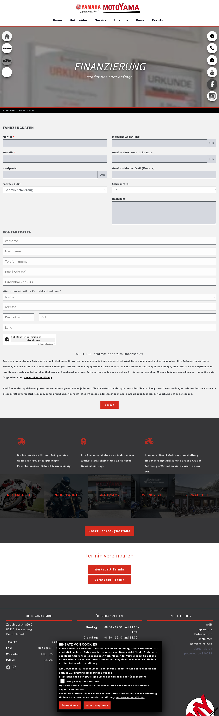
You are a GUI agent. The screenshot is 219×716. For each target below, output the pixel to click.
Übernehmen (70, 705)
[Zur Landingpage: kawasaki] (7, 48)
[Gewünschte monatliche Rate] (159, 159)
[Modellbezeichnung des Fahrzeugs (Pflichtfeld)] (55, 159)
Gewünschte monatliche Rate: (132, 152)
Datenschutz (203, 634)
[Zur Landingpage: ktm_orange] (7, 60)
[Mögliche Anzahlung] (159, 143)
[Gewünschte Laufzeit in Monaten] (164, 174)
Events (157, 20)
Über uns (121, 20)
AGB (209, 624)
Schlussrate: (120, 184)
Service (101, 20)
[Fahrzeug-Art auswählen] (55, 190)
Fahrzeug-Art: (12, 184)
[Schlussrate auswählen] (164, 190)
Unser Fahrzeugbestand (109, 531)
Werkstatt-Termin (109, 569)
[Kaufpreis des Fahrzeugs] (50, 174)
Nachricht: (119, 198)
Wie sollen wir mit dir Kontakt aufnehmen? (32, 305)
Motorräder (79, 20)
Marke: (7, 136)
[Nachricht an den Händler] (164, 212)
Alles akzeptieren (97, 705)
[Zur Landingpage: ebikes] (7, 72)
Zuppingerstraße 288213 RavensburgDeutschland (19, 629)
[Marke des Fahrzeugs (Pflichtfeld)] (55, 143)
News (140, 20)
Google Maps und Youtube (82, 681)
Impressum (204, 629)
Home (57, 20)
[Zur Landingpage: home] (7, 36)
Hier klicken (33, 340)
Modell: (8, 152)
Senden (109, 404)
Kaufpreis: (10, 168)
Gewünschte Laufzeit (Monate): (133, 168)
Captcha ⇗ (46, 344)
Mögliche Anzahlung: (126, 136)
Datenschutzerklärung (38, 377)
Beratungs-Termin (110, 580)
